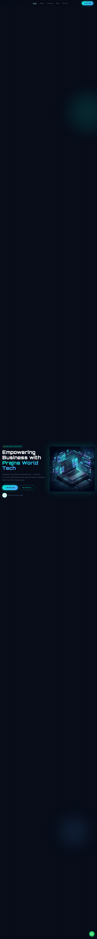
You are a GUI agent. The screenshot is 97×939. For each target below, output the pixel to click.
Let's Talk (87, 3)
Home (35, 3)
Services (50, 3)
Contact (65, 3)
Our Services (27, 487)
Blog (57, 3)
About (42, 3)
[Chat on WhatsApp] (91, 933)
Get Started (10, 487)
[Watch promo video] (4, 495)
